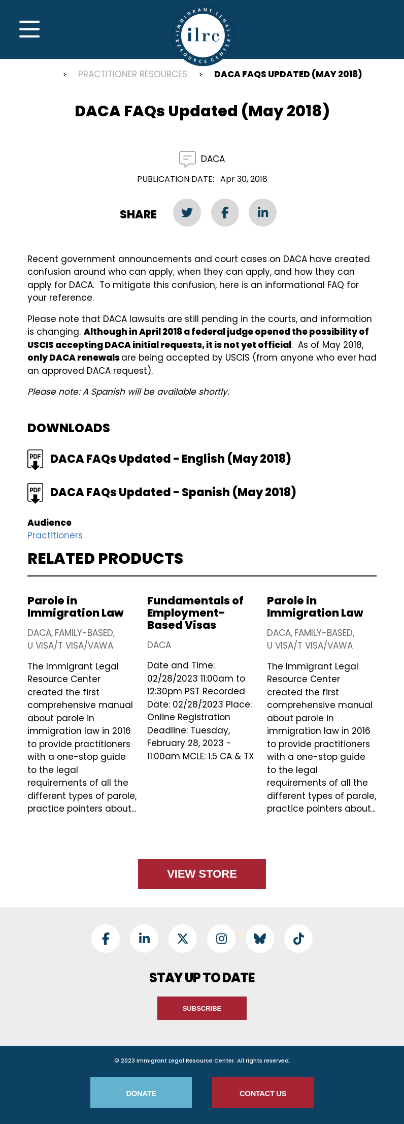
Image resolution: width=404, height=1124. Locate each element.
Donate (141, 1093)
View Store (202, 874)
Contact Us (263, 1093)
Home (42, 76)
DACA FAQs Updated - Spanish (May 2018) (173, 492)
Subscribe (202, 1008)
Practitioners (55, 535)
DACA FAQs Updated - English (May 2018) (170, 459)
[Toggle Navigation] (29, 29)
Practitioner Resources (132, 74)
